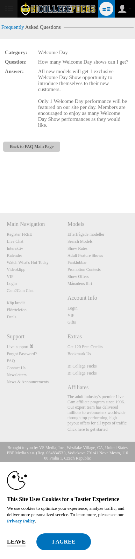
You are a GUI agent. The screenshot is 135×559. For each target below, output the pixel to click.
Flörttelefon (17, 309)
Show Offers (78, 276)
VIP (10, 276)
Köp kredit (16, 302)
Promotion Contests (84, 269)
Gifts (72, 322)
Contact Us (16, 367)
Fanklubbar (77, 262)
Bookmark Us (79, 353)
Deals (11, 316)
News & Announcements (28, 381)
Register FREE (19, 234)
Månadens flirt (80, 283)
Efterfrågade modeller (86, 234)
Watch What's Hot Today (28, 262)
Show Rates (77, 248)
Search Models (80, 241)
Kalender (14, 255)
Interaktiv (15, 248)
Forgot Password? (22, 353)
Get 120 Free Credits (85, 346)
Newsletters (17, 374)
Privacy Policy (21, 521)
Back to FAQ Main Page (32, 146)
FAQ (11, 360)
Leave (16, 542)
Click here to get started (88, 429)
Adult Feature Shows (85, 255)
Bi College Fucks (82, 366)
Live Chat (15, 241)
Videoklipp (16, 269)
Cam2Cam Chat (20, 290)
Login (12, 283)
